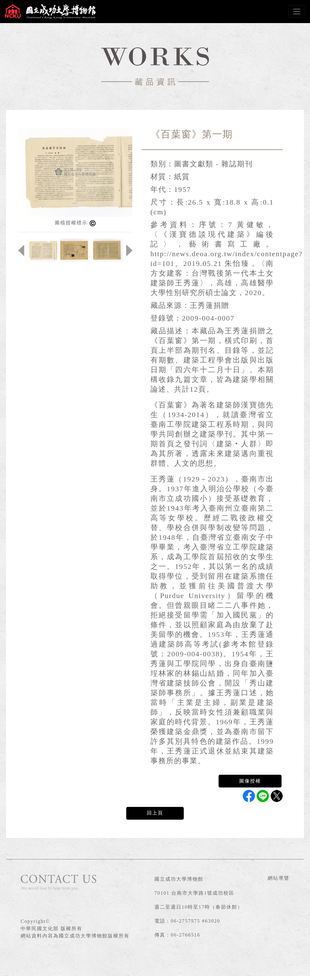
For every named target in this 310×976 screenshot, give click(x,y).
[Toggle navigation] (296, 11)
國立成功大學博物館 (178, 879)
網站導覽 (278, 878)
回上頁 (155, 812)
